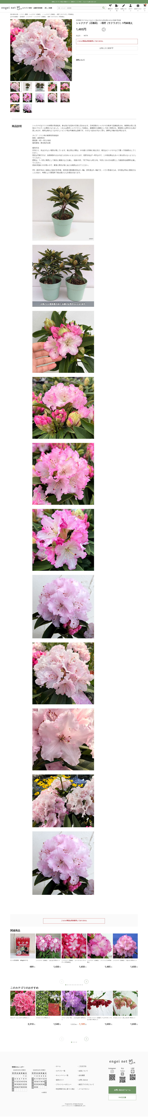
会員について (83, 1071)
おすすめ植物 (14, 16)
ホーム (58, 1066)
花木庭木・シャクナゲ (26, 16)
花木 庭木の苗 (14, 14)
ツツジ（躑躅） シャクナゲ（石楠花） (30, 14)
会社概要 (82, 1075)
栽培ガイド (60, 1080)
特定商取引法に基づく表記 (65, 1089)
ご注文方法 (82, 1066)
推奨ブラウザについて (86, 1084)
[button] (86, 982)
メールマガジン (84, 1089)
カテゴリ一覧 (60, 1071)
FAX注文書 (122, 1097)
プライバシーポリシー (63, 1084)
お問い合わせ (83, 1080)
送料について (80, 60)
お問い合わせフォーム (122, 1090)
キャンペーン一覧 (62, 1075)
